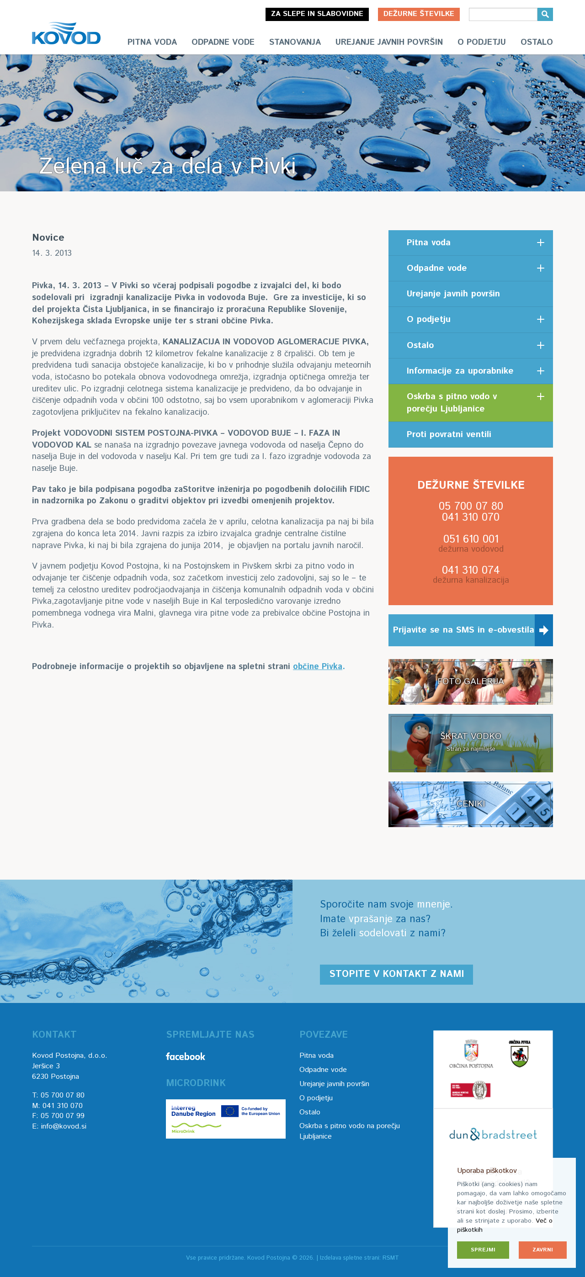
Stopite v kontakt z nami (396, 974)
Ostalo (537, 42)
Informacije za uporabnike (460, 371)
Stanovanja (295, 42)
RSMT (391, 1258)
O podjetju (481, 42)
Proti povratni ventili (449, 434)
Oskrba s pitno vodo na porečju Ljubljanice (349, 1131)
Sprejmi (483, 1250)
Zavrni (542, 1250)
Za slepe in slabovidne (317, 14)
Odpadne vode (223, 42)
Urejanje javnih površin (389, 42)
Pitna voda (152, 42)
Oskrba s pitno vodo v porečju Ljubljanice (452, 402)
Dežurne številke (418, 14)
